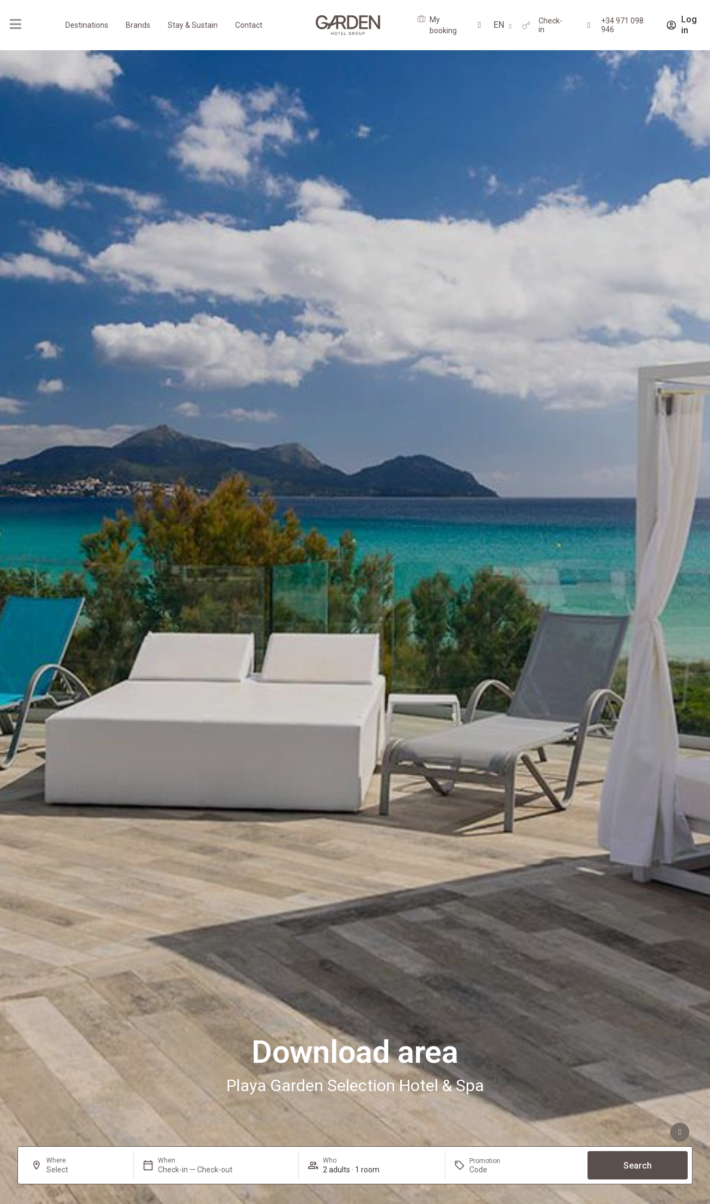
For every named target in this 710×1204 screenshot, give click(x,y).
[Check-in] (526, 25)
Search (637, 1165)
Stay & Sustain (193, 25)
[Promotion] (495, 1169)
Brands (138, 25)
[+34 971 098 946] (589, 25)
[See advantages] (680, 1132)
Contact (248, 25)
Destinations (86, 25)
